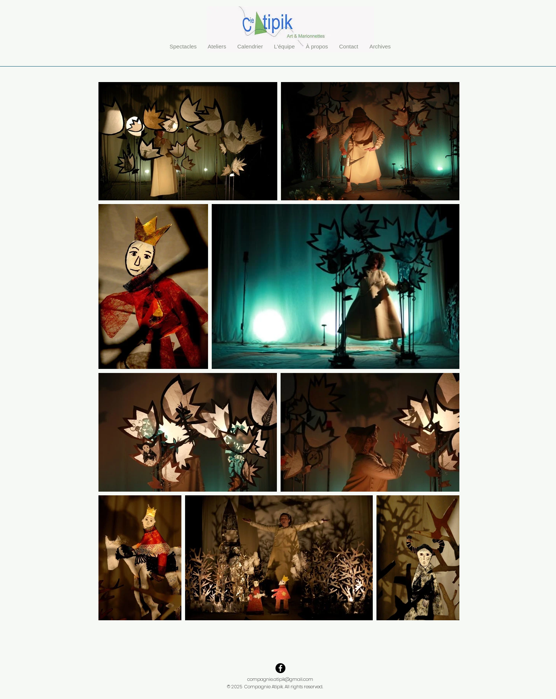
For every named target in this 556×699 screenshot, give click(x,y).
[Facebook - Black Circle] (280, 668)
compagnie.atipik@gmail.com (280, 679)
